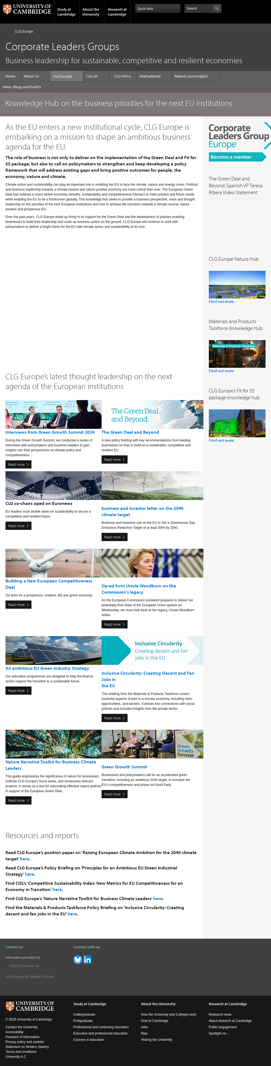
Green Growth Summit (124, 766)
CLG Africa (122, 76)
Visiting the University (156, 1040)
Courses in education (88, 1040)
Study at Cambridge (66, 12)
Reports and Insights (191, 76)
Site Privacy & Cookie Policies (29, 976)
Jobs (144, 1027)
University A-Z (15, 1057)
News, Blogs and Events (22, 86)
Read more (16, 464)
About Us (31, 76)
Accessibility (14, 1032)
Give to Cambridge (154, 1021)
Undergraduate (84, 1014)
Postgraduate (83, 1021)
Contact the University (21, 1027)
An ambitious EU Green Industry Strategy (47, 668)
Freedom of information (22, 1037)
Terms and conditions (20, 1052)
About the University (90, 12)
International (149, 76)
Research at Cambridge (117, 12)
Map (144, 1033)
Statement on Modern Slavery (27, 1047)
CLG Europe (24, 31)
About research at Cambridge (230, 1021)
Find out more (221, 301)
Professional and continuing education (101, 1027)
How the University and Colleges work (168, 1014)
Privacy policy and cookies (24, 1042)
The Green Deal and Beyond (130, 432)
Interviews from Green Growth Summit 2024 (50, 432)
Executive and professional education (100, 1033)
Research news (220, 1014)
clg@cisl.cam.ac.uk (24, 965)
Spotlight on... (219, 1033)
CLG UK (92, 76)
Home (7, 31)
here (24, 858)
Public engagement (223, 1027)
